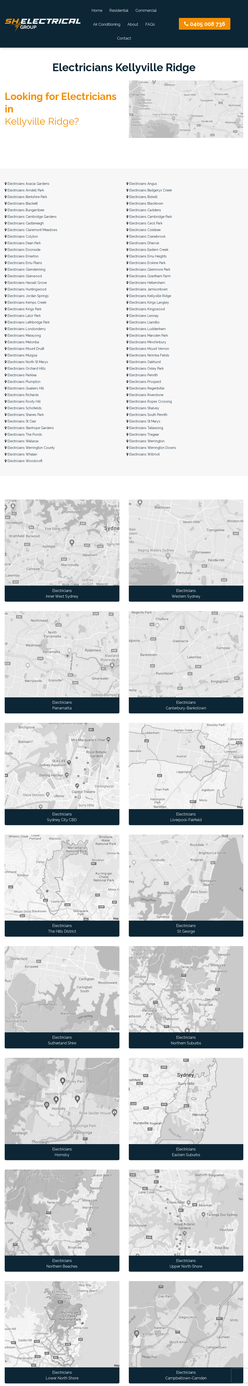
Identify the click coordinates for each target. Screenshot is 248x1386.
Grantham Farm (148, 276)
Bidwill (141, 197)
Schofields (23, 408)
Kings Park (23, 309)
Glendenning (25, 269)
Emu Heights (146, 256)
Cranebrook (145, 236)
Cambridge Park (149, 217)
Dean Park (23, 243)
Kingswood (145, 309)
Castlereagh (24, 223)
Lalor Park (23, 316)
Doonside (22, 250)
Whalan (21, 454)
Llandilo (143, 322)
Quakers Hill (24, 388)
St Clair (20, 421)
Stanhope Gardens (29, 428)
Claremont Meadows (31, 230)
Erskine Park (145, 263)
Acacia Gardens (27, 184)
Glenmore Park (148, 269)
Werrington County (30, 448)
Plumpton (22, 382)
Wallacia (21, 441)
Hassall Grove (26, 283)
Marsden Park (147, 335)
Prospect (143, 382)
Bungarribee (24, 210)
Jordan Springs (27, 296)
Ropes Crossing (149, 401)
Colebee (143, 230)
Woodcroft (23, 461)
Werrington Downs (151, 448)
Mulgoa (21, 355)
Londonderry (25, 329)
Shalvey (142, 408)
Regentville (145, 388)
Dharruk (142, 243)
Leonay (142, 316)
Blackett (21, 203)
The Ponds (23, 434)
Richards (22, 395)
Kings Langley (147, 302)
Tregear (142, 434)
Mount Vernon (147, 349)
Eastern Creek (147, 250)
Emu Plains (23, 263)
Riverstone (144, 395)
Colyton (21, 236)
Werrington (145, 441)
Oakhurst (143, 362)
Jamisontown (147, 289)
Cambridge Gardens (31, 217)
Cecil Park (144, 223)
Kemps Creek (25, 302)
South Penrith (146, 415)
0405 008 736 (204, 24)
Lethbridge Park (27, 322)
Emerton (22, 256)
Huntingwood (25, 289)
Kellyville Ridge (148, 296)
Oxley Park (145, 368)
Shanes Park (24, 415)
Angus (141, 184)
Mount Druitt (24, 349)
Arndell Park (24, 190)
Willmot (143, 454)
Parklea (20, 375)
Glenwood (23, 276)
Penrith (142, 375)
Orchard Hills (25, 368)
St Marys (143, 421)
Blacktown (144, 203)
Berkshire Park (26, 197)
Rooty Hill (23, 401)
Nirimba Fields (147, 355)
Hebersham (145, 283)
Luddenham (146, 329)
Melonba (22, 342)
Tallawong (144, 428)
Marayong (23, 335)
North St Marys (26, 362)
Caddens (143, 210)
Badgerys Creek (149, 190)
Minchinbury (146, 342)
